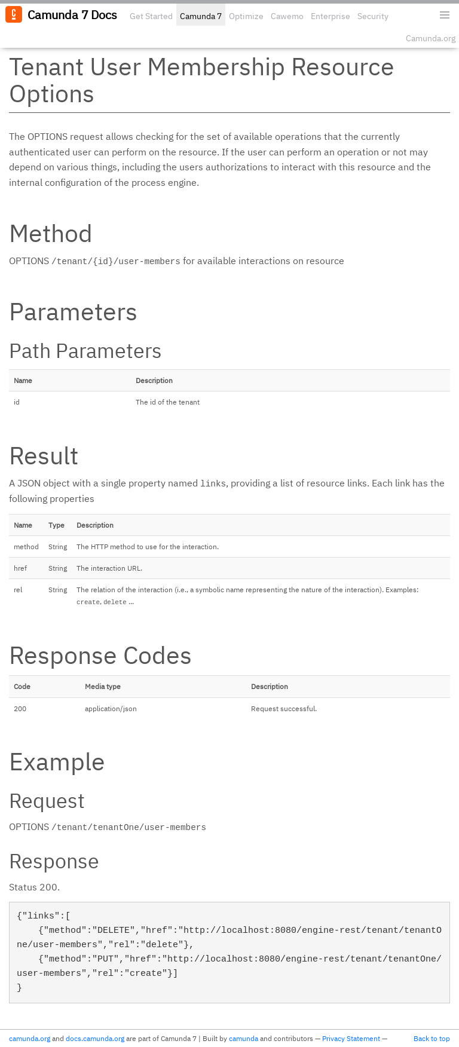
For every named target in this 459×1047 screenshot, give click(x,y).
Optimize (246, 16)
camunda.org (29, 1038)
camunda (243, 1038)
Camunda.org (430, 38)
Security (372, 16)
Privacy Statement (351, 1038)
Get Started (151, 16)
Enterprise (330, 16)
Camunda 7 (201, 16)
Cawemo (287, 16)
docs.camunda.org (95, 1038)
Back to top (432, 1038)
